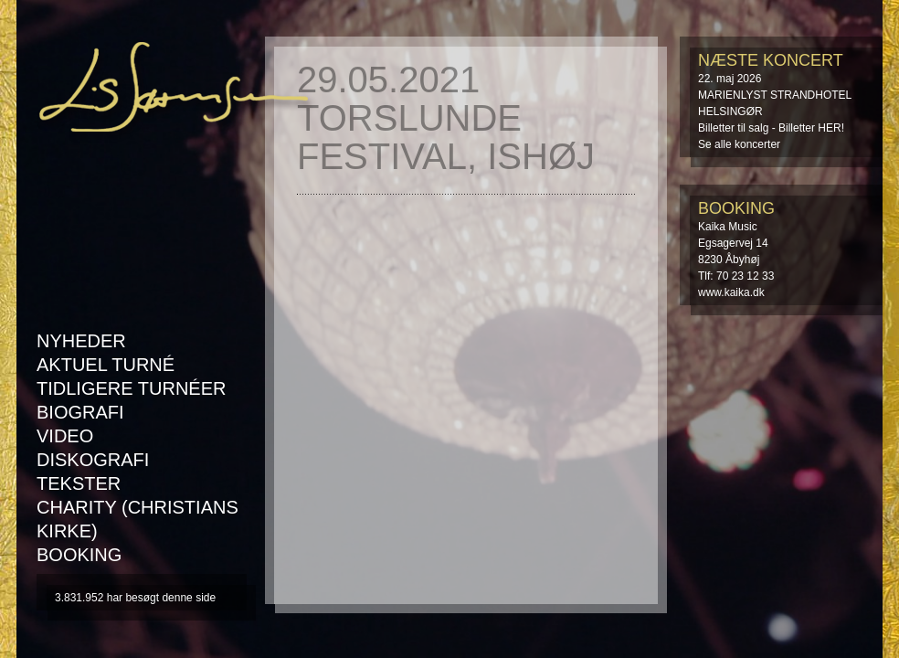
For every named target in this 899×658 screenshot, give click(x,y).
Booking (79, 555)
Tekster (79, 483)
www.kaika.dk (731, 292)
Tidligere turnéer (131, 388)
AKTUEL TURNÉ (106, 365)
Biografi (80, 412)
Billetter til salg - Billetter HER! (771, 128)
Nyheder (81, 341)
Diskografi (93, 460)
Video (65, 436)
